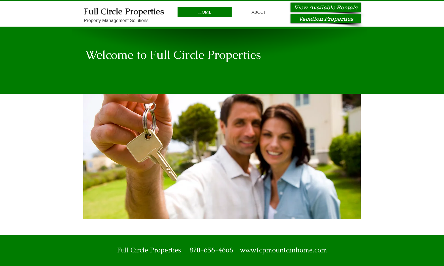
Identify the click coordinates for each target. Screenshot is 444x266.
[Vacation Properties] (326, 18)
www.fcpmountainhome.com (283, 250)
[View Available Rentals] (326, 7)
